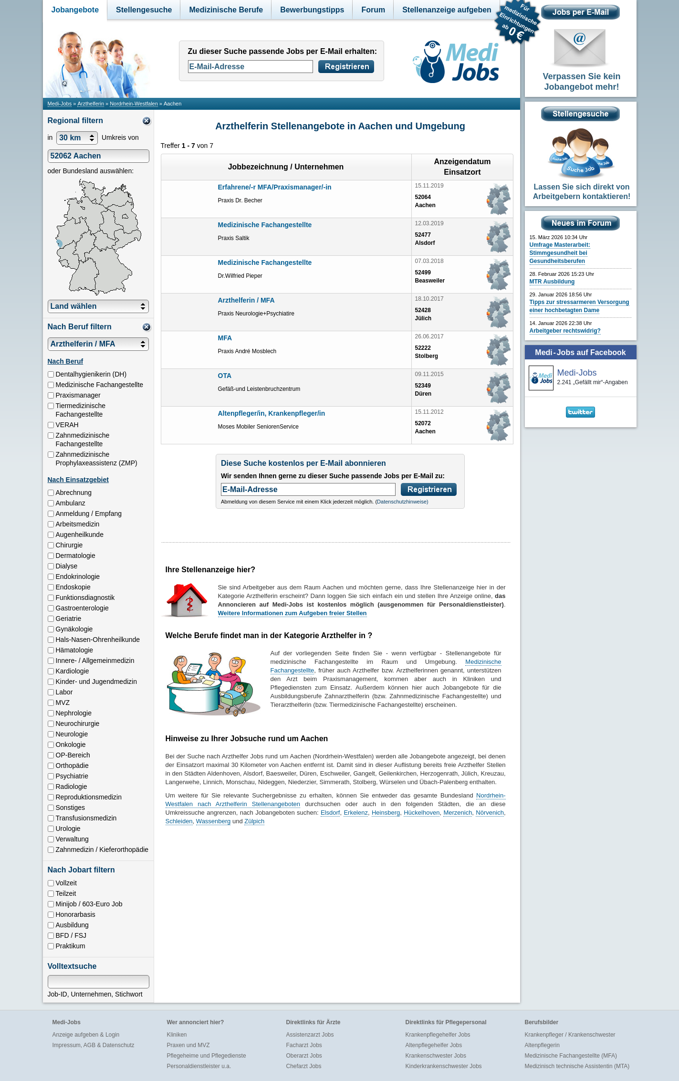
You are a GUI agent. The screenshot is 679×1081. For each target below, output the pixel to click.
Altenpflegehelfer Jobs (434, 1045)
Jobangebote (75, 10)
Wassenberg (213, 821)
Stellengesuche (144, 10)
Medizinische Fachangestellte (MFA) (571, 1055)
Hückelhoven (421, 812)
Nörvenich (490, 812)
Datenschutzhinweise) (402, 501)
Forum (373, 10)
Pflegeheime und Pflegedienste (206, 1055)
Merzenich (457, 812)
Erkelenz (356, 812)
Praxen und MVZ (188, 1045)
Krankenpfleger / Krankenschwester (570, 1034)
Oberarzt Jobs (304, 1055)
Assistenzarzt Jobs (310, 1034)
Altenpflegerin (542, 1045)
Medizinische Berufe (226, 10)
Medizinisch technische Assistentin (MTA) (577, 1066)
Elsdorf (330, 812)
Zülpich (254, 821)
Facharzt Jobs (304, 1045)
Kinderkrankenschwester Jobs (444, 1066)
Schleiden (179, 821)
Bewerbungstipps (312, 10)
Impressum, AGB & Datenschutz (93, 1045)
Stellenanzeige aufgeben (446, 10)
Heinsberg (386, 812)
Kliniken (177, 1034)
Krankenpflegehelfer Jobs (438, 1034)
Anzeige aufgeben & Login (86, 1034)
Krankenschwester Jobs (436, 1055)
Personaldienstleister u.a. (199, 1066)
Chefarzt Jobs (304, 1066)
